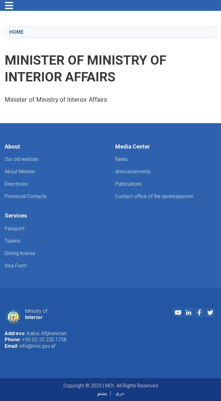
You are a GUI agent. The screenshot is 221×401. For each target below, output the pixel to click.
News (121, 159)
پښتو (102, 393)
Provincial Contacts (26, 196)
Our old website (21, 159)
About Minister (20, 172)
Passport (14, 228)
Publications (128, 184)
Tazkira (12, 241)
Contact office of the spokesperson (154, 196)
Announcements (133, 172)
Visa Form (16, 266)
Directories (16, 184)
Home (16, 32)
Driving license (20, 253)
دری (119, 393)
